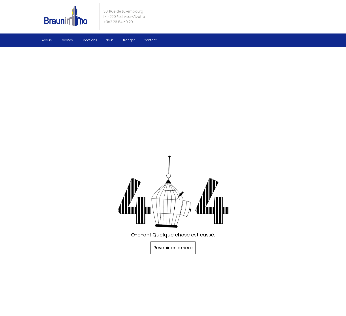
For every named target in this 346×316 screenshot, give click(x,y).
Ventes (67, 40)
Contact (150, 40)
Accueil (47, 40)
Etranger (128, 40)
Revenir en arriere (173, 248)
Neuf (109, 40)
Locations (89, 40)
